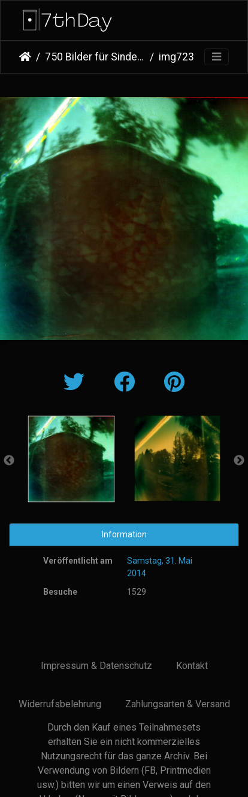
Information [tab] (124, 534)
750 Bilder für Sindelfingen (95, 57)
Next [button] (239, 461)
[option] (71, 458)
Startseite (25, 57)
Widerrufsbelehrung (60, 704)
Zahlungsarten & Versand (177, 704)
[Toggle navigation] (216, 57)
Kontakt (192, 665)
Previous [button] (9, 461)
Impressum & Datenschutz (96, 665)
